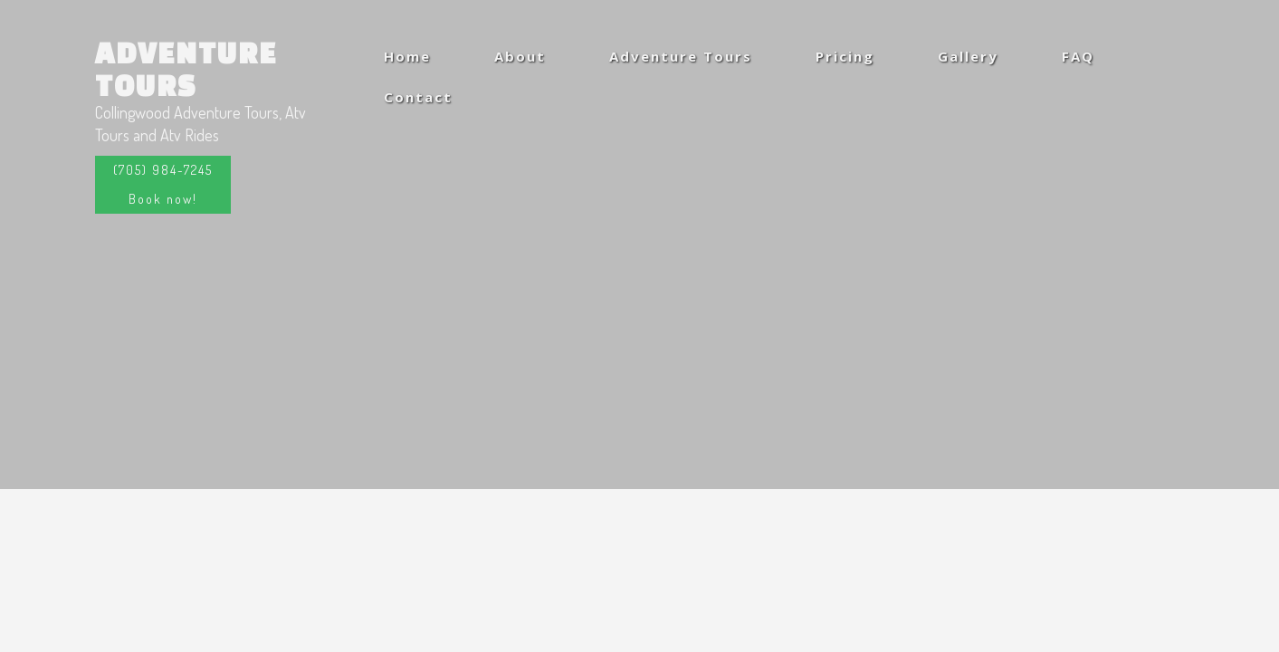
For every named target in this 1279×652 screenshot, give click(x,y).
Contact (418, 97)
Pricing (845, 56)
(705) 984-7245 (163, 169)
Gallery (968, 56)
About (520, 56)
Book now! (163, 198)
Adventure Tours (186, 68)
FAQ (1078, 56)
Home (407, 56)
